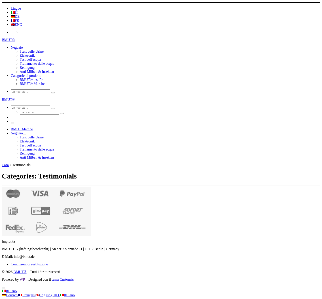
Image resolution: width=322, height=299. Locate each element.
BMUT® (19, 272)
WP (22, 279)
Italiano (9, 291)
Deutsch (10, 295)
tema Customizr (63, 279)
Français (26, 295)
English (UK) (48, 295)
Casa (5, 165)
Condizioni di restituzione (29, 264)
